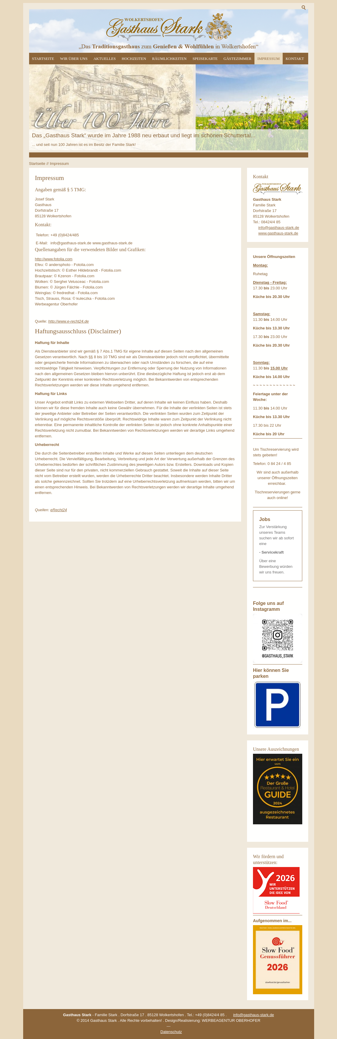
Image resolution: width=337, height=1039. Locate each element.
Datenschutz (171, 1032)
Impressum (268, 58)
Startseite (43, 58)
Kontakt (295, 58)
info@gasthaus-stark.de (278, 227)
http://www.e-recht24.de (68, 321)
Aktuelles (105, 58)
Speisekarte (204, 58)
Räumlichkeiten (169, 58)
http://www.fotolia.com (53, 259)
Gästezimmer (237, 58)
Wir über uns (73, 58)
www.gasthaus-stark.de (278, 233)
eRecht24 (58, 510)
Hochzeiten (134, 58)
